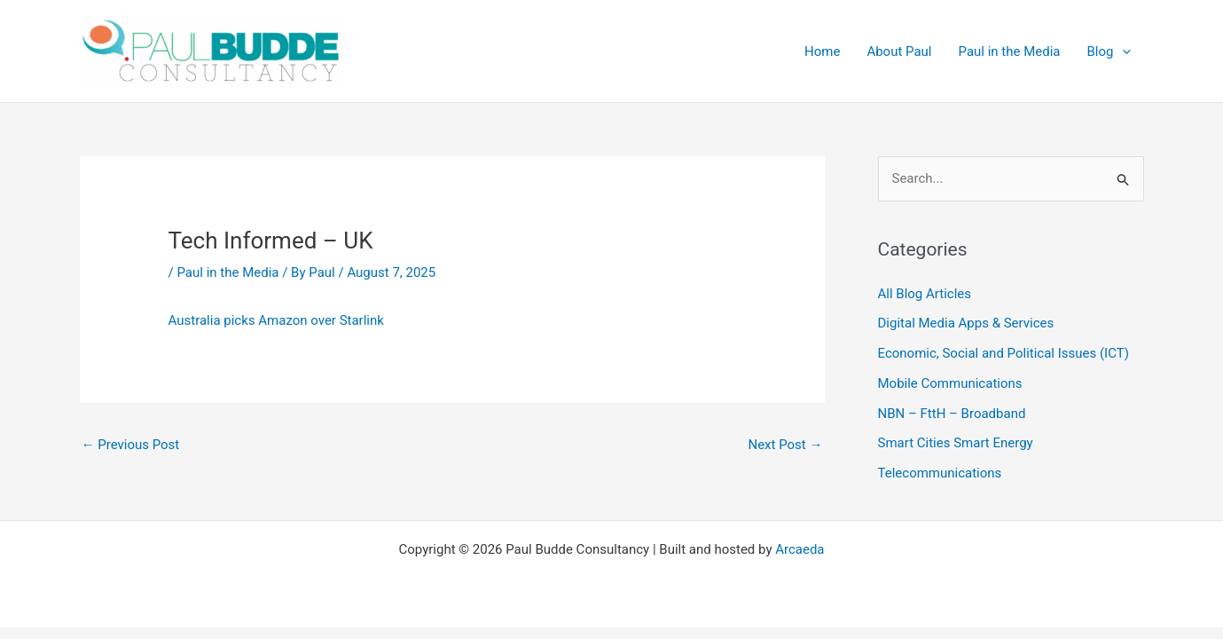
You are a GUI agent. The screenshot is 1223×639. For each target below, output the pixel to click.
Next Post (785, 445)
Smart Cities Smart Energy (955, 443)
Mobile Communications (950, 383)
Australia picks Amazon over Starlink (278, 320)
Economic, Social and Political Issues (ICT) (1003, 353)
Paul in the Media (227, 272)
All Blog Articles (924, 294)
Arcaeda (799, 549)
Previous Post (131, 445)
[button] (1122, 51)
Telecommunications (940, 473)
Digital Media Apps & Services (966, 323)
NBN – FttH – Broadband (952, 414)
